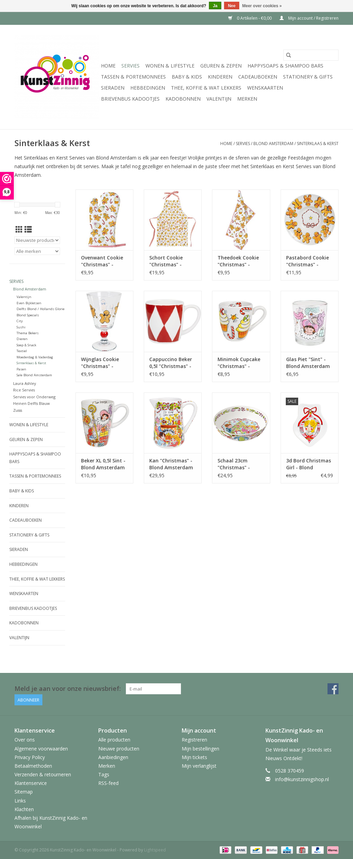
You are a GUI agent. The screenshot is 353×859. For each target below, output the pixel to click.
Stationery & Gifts (308, 76)
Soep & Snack (26, 345)
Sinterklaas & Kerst (318, 143)
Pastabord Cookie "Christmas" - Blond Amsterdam (308, 261)
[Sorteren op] (37, 240)
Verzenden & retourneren (42, 774)
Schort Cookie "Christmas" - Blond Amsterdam (171, 261)
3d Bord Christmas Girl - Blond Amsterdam (308, 464)
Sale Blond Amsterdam (34, 375)
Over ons (24, 739)
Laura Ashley (24, 383)
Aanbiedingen (113, 757)
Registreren (194, 739)
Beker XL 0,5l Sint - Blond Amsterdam (103, 464)
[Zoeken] (311, 55)
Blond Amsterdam (273, 143)
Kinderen (220, 76)
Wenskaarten (265, 87)
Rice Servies (24, 389)
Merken (247, 98)
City (20, 321)
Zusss (17, 410)
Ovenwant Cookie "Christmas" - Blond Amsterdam (103, 261)
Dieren (22, 339)
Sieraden (112, 87)
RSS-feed (108, 783)
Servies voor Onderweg (34, 396)
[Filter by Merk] (37, 251)
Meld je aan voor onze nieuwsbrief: (67, 688)
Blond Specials (28, 315)
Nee (231, 5)
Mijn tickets (194, 757)
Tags (103, 774)
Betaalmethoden (33, 766)
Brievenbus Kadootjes (130, 98)
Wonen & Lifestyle (169, 65)
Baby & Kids (187, 76)
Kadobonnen (183, 98)
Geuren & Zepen (221, 65)
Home (108, 65)
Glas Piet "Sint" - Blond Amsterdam (308, 362)
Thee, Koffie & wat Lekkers (206, 87)
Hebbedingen (147, 87)
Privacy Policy (29, 757)
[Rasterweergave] (19, 229)
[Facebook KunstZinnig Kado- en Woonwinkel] (333, 688)
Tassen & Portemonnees (133, 76)
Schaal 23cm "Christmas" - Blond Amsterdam (239, 464)
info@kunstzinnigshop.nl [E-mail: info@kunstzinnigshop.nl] (302, 779)
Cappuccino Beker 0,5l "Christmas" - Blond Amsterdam (171, 363)
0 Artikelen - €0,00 (250, 18)
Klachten (24, 809)
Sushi (21, 327)
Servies (130, 65)
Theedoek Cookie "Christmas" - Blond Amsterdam (239, 261)
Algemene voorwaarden (41, 748)
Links (20, 800)
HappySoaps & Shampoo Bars (285, 65)
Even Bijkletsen (29, 303)
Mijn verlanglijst (199, 766)
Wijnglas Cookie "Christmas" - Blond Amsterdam (103, 363)
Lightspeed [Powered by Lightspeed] (155, 850)
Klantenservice (30, 783)
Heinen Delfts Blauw (31, 403)
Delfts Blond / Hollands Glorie (40, 309)
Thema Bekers (28, 333)
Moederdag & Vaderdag (35, 357)
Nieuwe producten (118, 748)
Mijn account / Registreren (309, 18)
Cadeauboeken (257, 76)
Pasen (21, 369)
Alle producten (114, 739)
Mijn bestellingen (200, 748)
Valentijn (218, 98)
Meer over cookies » (262, 5)
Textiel (22, 351)
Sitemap (23, 791)
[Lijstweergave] (28, 229)
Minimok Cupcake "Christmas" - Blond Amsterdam (239, 363)
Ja (215, 5)
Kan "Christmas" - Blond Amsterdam (171, 464)
